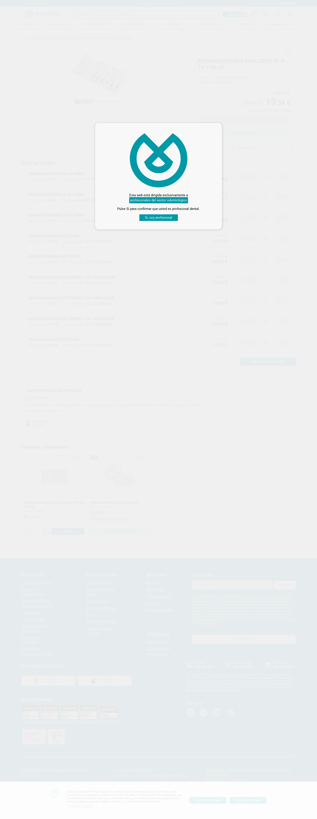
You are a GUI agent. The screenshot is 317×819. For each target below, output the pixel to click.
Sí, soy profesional (158, 218)
